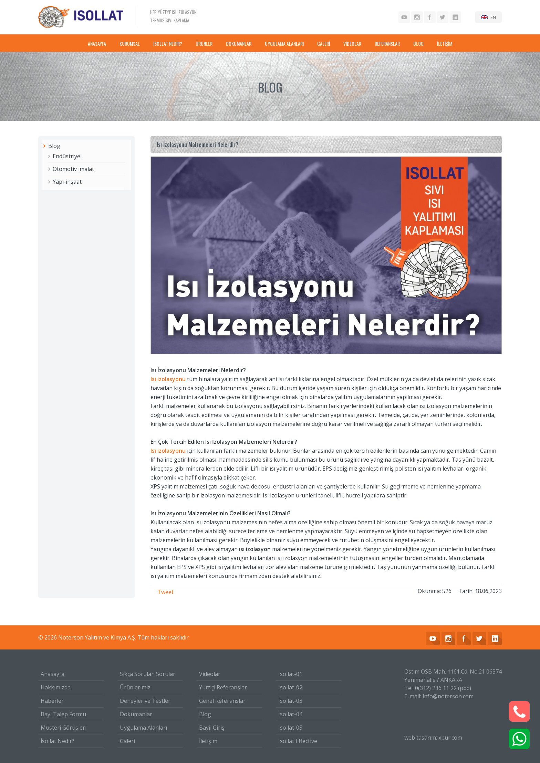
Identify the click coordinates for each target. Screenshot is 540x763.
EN (493, 17)
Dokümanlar (136, 714)
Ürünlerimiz (135, 687)
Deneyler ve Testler (145, 701)
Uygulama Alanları (143, 727)
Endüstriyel (67, 156)
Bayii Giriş (212, 727)
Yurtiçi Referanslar (223, 687)
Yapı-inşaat (67, 181)
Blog (54, 146)
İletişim (208, 741)
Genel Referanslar (222, 701)
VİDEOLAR (352, 43)
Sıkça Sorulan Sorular (147, 674)
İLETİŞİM (444, 43)
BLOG (418, 43)
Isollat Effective (297, 741)
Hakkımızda (56, 687)
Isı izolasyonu (168, 379)
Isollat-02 (290, 687)
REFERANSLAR (387, 43)
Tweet (165, 592)
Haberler (52, 701)
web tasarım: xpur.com (433, 737)
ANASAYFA (97, 43)
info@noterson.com (448, 696)
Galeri (127, 741)
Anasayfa (52, 674)
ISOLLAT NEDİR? (167, 43)
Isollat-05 (290, 727)
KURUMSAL (130, 43)
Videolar (209, 674)
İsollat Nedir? (57, 741)
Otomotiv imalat (73, 169)
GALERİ (323, 43)
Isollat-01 (290, 674)
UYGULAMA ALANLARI (284, 43)
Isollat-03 (290, 701)
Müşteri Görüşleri (63, 727)
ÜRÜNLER (204, 43)
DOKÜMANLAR (238, 43)
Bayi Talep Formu (63, 714)
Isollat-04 (290, 714)
